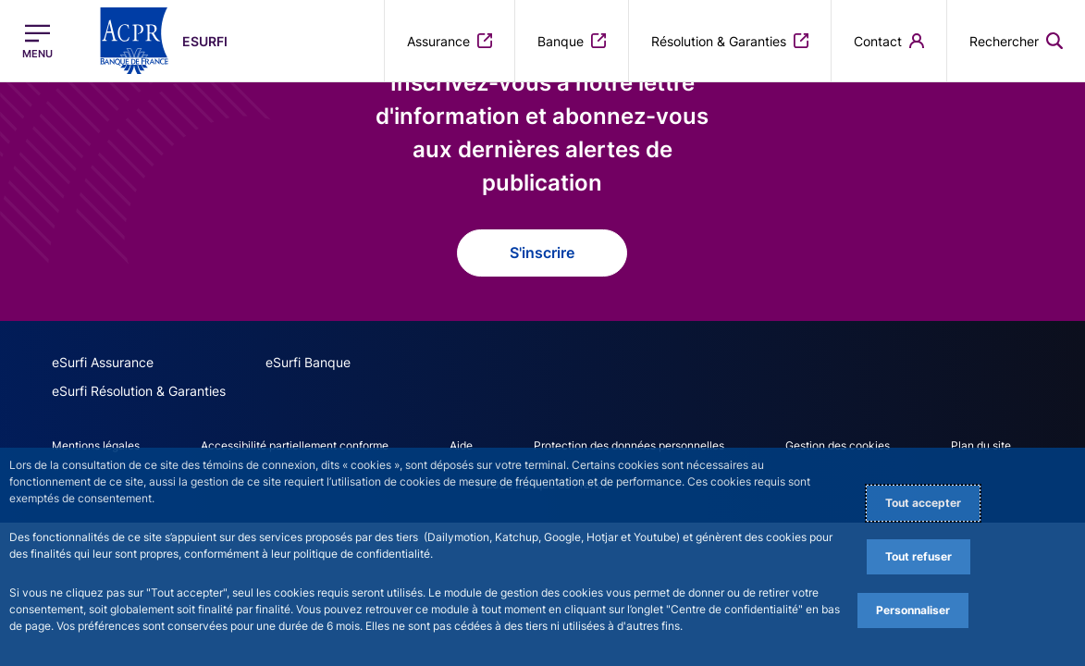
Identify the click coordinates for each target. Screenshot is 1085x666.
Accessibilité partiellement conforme (294, 445)
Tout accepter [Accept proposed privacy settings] (923, 503)
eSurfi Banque (308, 362)
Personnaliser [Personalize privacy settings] (913, 610)
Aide (461, 445)
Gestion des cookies (837, 445)
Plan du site (981, 445)
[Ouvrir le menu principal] (37, 40)
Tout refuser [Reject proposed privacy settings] (918, 556)
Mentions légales (96, 445)
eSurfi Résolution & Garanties (139, 391)
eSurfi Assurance (103, 362)
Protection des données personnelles (629, 445)
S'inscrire (542, 252)
